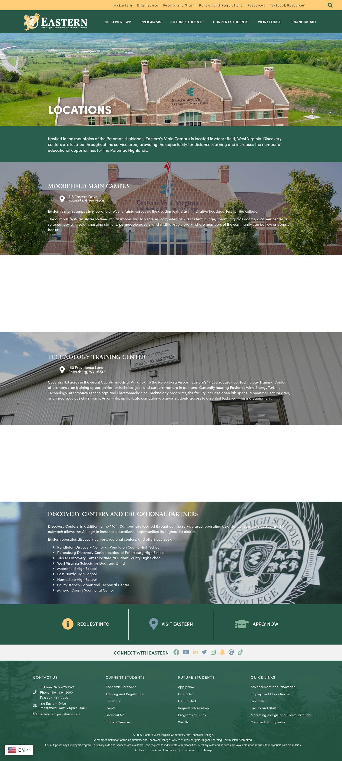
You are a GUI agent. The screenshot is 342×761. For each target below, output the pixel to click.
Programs (150, 21)
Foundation (259, 700)
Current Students (230, 21)
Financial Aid (303, 21)
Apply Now (186, 686)
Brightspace (148, 5)
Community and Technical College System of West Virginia (164, 740)
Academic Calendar (121, 686)
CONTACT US (45, 677)
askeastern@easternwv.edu (61, 713)
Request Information (193, 707)
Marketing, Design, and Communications (281, 714)
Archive (139, 750)
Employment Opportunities (271, 694)
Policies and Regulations (220, 5)
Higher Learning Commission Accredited (227, 740)
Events (110, 707)
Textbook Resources (287, 5)
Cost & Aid (186, 694)
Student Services (118, 722)
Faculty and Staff (178, 5)
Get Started (187, 700)
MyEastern (122, 5)
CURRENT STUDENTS (125, 677)
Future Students (187, 21)
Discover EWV (118, 21)
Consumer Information (163, 750)
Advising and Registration (125, 694)
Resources (256, 5)
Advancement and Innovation (273, 686)
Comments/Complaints (268, 722)
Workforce (269, 21)
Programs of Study (192, 714)
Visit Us (183, 722)
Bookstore (113, 700)
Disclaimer (189, 750)
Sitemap (207, 750)
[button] (330, 5)
